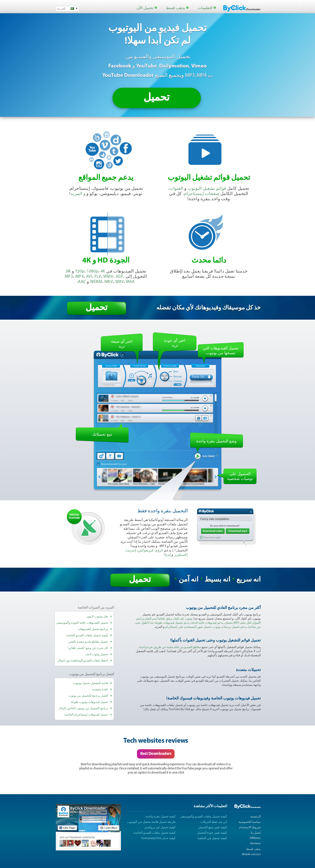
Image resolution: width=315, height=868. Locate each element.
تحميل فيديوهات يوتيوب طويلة (89, 702)
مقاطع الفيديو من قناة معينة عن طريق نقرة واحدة (170, 647)
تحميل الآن (145, 8)
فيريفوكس (145, 550)
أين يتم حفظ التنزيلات (213, 822)
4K (103, 271)
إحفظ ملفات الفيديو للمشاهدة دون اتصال (83, 660)
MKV (108, 282)
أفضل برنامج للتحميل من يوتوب (88, 696)
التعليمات (205, 8)
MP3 (69, 276)
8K (68, 271)
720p (79, 271)
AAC (82, 282)
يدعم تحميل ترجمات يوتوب (229, 627)
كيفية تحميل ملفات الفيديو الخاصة (87, 635)
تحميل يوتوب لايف (97, 654)
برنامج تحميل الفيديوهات (93, 629)
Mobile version (251, 854)
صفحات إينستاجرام (201, 194)
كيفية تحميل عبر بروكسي (160, 827)
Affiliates (255, 838)
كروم (159, 550)
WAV (119, 282)
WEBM (96, 282)
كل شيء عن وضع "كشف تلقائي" (87, 648)
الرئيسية (255, 816)
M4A (130, 282)
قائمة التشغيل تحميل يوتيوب (90, 683)
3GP (119, 276)
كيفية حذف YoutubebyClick (158, 838)
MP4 (79, 276)
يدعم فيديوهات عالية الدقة (207, 623)
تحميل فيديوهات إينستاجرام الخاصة (86, 714)
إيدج (168, 555)
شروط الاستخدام (250, 827)
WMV (108, 276)
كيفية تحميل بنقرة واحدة (160, 816)
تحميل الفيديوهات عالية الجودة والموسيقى (82, 623)
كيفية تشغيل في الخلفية (212, 838)
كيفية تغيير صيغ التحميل (212, 827)
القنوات (176, 189)
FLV (97, 276)
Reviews (255, 843)
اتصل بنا (256, 833)
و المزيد (78, 194)
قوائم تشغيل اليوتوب (207, 189)
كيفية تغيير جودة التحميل (212, 833)
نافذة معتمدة (100, 689)
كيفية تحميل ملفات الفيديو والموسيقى (203, 816)
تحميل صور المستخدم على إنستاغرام (188, 627)
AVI (89, 276)
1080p (92, 271)
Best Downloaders (155, 754)
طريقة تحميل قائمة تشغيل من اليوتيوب (151, 822)
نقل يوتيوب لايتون (97, 616)
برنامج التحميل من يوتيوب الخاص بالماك (83, 708)
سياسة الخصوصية (249, 822)
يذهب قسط (175, 8)
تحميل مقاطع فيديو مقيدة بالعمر (88, 641)
